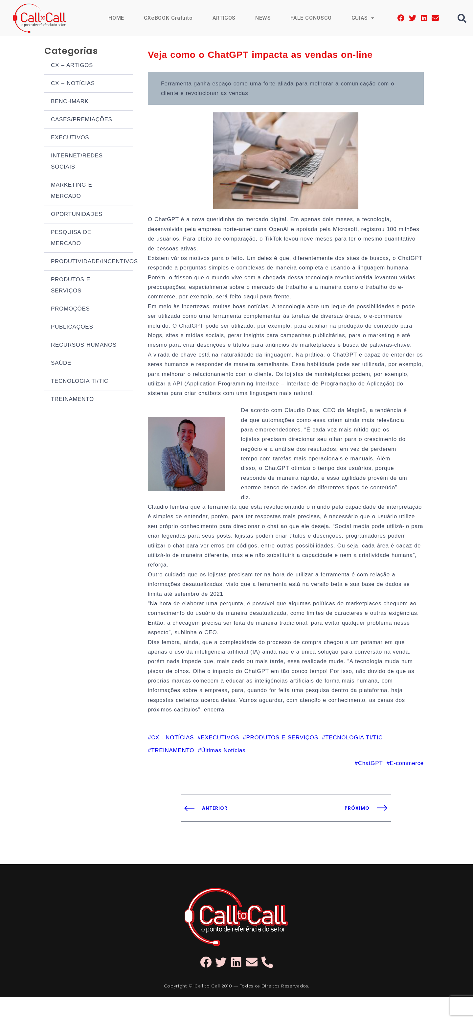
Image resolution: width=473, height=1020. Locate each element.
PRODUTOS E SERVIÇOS (70, 286)
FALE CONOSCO (310, 18)
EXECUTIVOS (70, 138)
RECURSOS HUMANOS (84, 346)
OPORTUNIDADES (76, 215)
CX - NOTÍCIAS (172, 759)
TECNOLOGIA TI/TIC (79, 382)
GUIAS (362, 18)
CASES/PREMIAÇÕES (81, 120)
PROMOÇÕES (70, 310)
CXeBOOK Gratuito (167, 18)
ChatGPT (370, 786)
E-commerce (407, 786)
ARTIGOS (223, 18)
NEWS (262, 18)
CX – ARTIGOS (72, 66)
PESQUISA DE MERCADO (71, 238)
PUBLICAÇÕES (72, 328)
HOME (115, 18)
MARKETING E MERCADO (71, 191)
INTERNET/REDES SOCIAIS (77, 162)
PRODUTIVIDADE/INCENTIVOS (92, 262)
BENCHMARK (70, 102)
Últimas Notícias (223, 773)
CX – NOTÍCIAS (73, 84)
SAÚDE (61, 364)
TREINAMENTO (72, 400)
